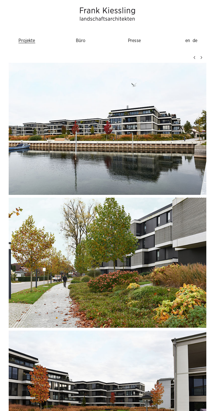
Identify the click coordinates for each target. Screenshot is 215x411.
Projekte (26, 40)
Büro (81, 40)
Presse (134, 40)
